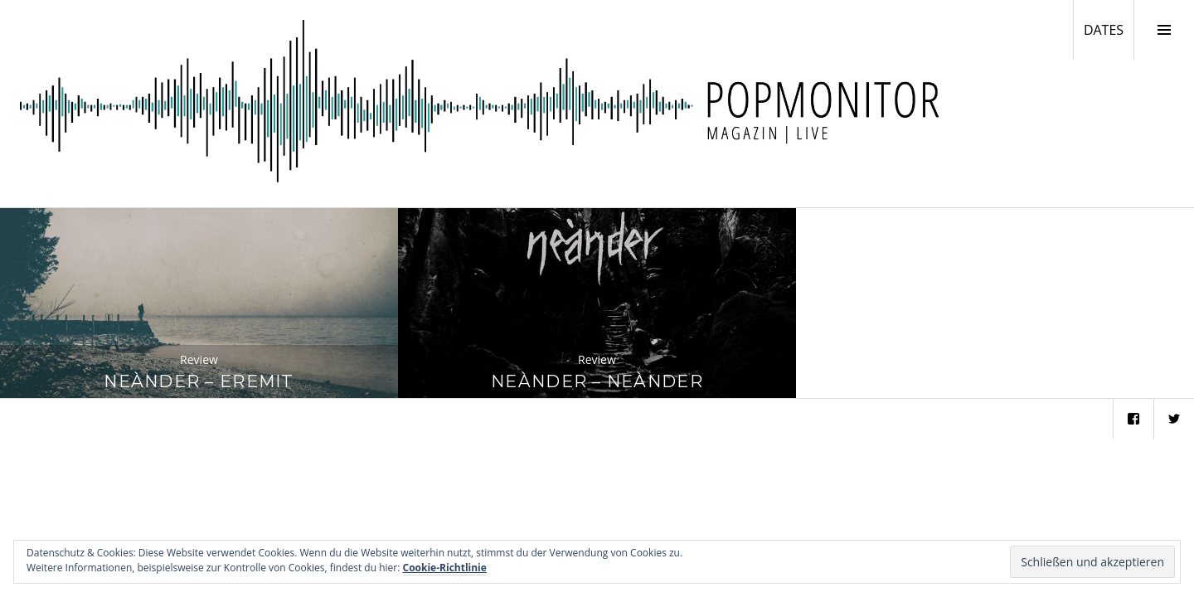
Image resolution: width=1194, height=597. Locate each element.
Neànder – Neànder (597, 381)
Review (199, 359)
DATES (1108, 29)
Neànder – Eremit (199, 381)
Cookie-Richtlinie (445, 568)
